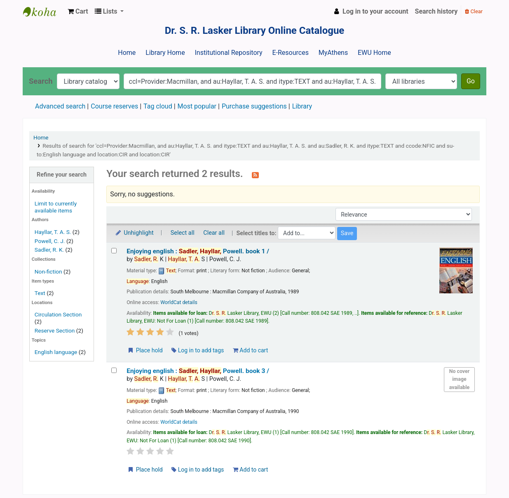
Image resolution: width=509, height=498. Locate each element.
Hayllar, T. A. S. (53, 232)
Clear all (214, 232)
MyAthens (333, 53)
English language (56, 352)
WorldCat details (178, 302)
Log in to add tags (197, 350)
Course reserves (114, 106)
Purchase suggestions (254, 106)
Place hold (145, 350)
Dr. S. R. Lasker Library (43, 11)
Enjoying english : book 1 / (198, 251)
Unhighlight (134, 232)
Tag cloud (157, 106)
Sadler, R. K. (49, 249)
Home (127, 53)
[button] (77, 11)
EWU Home (374, 53)
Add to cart (250, 350)
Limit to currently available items (56, 207)
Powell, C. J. (50, 241)
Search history (436, 11)
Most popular (197, 106)
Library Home (165, 53)
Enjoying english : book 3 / (198, 371)
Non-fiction (48, 271)
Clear (474, 11)
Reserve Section (55, 330)
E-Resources (290, 53)
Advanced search (60, 106)
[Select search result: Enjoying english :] (114, 250)
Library (302, 106)
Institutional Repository (228, 53)
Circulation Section (58, 314)
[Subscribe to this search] (255, 174)
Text (41, 293)
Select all (183, 232)
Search (41, 81)
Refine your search (62, 174)
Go (471, 81)
